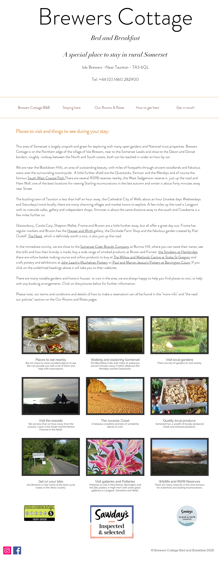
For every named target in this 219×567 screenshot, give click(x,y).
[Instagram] (7, 550)
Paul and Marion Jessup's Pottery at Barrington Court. (151, 262)
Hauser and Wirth (80, 230)
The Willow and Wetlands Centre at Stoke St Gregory (152, 257)
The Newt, (35, 236)
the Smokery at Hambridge (177, 251)
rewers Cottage (123, 16)
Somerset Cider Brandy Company (104, 246)
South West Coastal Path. (46, 178)
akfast (132, 38)
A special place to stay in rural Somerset (115, 54)
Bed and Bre (107, 38)
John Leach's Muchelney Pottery (84, 262)
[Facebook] (17, 550)
